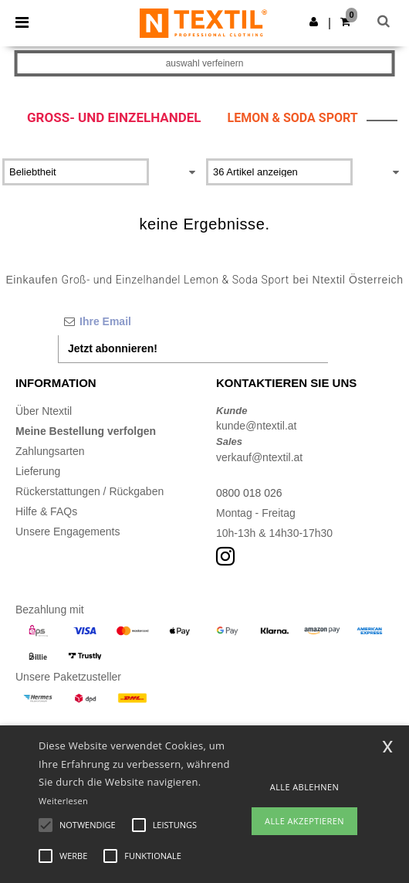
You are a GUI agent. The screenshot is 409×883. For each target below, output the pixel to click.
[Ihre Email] (193, 321)
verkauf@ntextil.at (259, 457)
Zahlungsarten (50, 451)
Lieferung (37, 471)
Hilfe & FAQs (46, 511)
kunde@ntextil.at (256, 425)
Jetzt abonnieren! (112, 348)
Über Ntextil (43, 411)
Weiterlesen (63, 801)
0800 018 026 (249, 493)
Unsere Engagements (67, 531)
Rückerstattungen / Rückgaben (89, 491)
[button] (313, 21)
